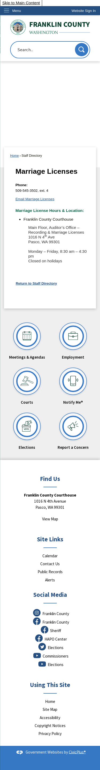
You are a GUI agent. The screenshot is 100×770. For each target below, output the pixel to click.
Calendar (50, 555)
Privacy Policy (50, 733)
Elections (55, 647)
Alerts (50, 579)
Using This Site (50, 685)
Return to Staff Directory (36, 283)
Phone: (21, 185)
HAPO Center (56, 639)
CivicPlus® (77, 751)
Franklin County (55, 613)
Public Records (50, 571)
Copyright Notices (50, 725)
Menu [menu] (16, 11)
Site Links (50, 539)
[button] (81, 49)
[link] (83, 10)
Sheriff (55, 630)
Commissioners (56, 656)
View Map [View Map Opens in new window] (50, 518)
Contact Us (50, 563)
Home (14, 156)
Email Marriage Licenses (34, 199)
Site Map (50, 709)
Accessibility (50, 717)
